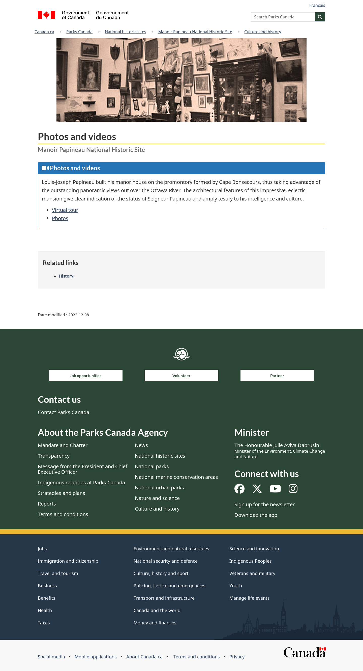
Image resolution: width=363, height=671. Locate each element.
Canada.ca (44, 32)
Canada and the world (157, 610)
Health (45, 610)
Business (47, 586)
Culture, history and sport (161, 573)
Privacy (237, 657)
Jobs (42, 549)
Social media (51, 657)
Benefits (46, 598)
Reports (47, 503)
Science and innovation (254, 549)
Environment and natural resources (171, 549)
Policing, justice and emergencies (169, 586)
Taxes (44, 623)
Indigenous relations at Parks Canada (81, 482)
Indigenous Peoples (250, 561)
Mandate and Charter (62, 445)
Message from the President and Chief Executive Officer (82, 469)
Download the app (255, 515)
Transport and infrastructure (164, 598)
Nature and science (157, 498)
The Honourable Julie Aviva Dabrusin (279, 450)
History (66, 276)
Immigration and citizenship (68, 561)
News (141, 445)
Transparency (54, 455)
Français (317, 5)
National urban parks (159, 487)
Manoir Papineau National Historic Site (195, 32)
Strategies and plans (61, 493)
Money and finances (155, 623)
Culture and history (262, 32)
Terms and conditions (63, 514)
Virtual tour (65, 210)
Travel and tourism (58, 573)
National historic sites (125, 32)
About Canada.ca (144, 657)
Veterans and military (252, 573)
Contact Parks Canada (63, 412)
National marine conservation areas (176, 477)
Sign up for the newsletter (264, 504)
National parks (152, 466)
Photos (60, 218)
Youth (235, 586)
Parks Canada (79, 32)
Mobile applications (96, 657)
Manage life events (249, 598)
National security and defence (166, 561)
